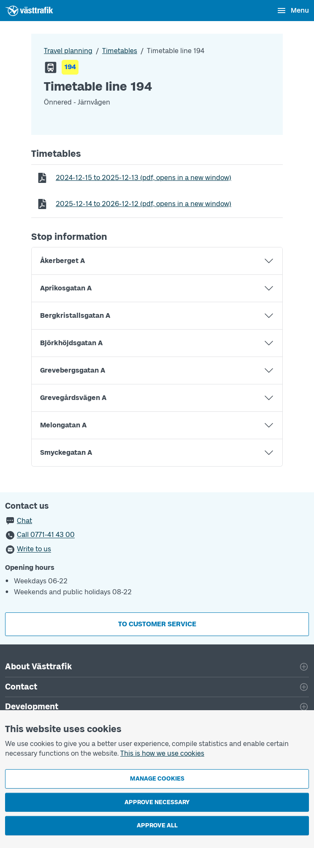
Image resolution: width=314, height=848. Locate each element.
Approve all (157, 825)
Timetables (119, 51)
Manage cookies (157, 778)
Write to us (34, 549)
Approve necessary (157, 802)
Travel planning (68, 51)
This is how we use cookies (162, 753)
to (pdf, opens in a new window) (143, 177)
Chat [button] (24, 521)
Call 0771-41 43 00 (46, 535)
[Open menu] (292, 10)
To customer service (157, 624)
